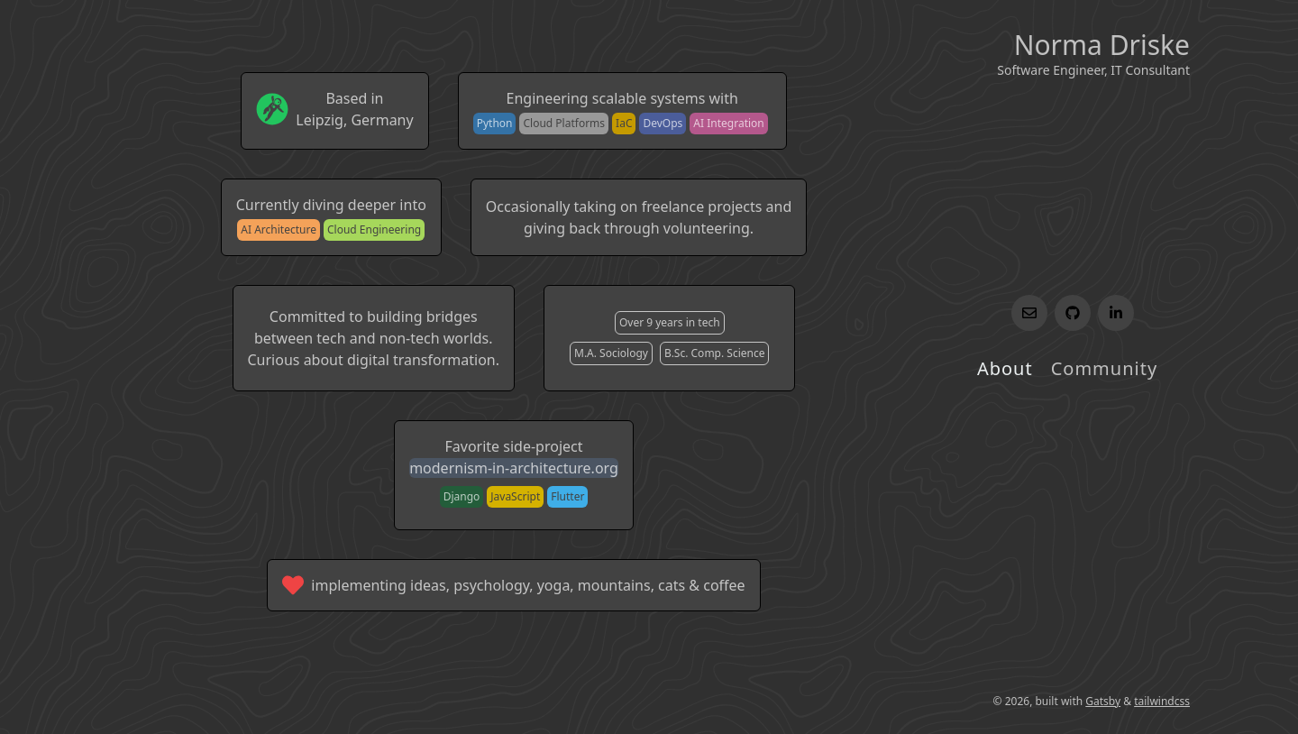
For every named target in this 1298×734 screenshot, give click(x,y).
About (1005, 368)
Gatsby (1102, 701)
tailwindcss (1162, 701)
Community (1104, 368)
